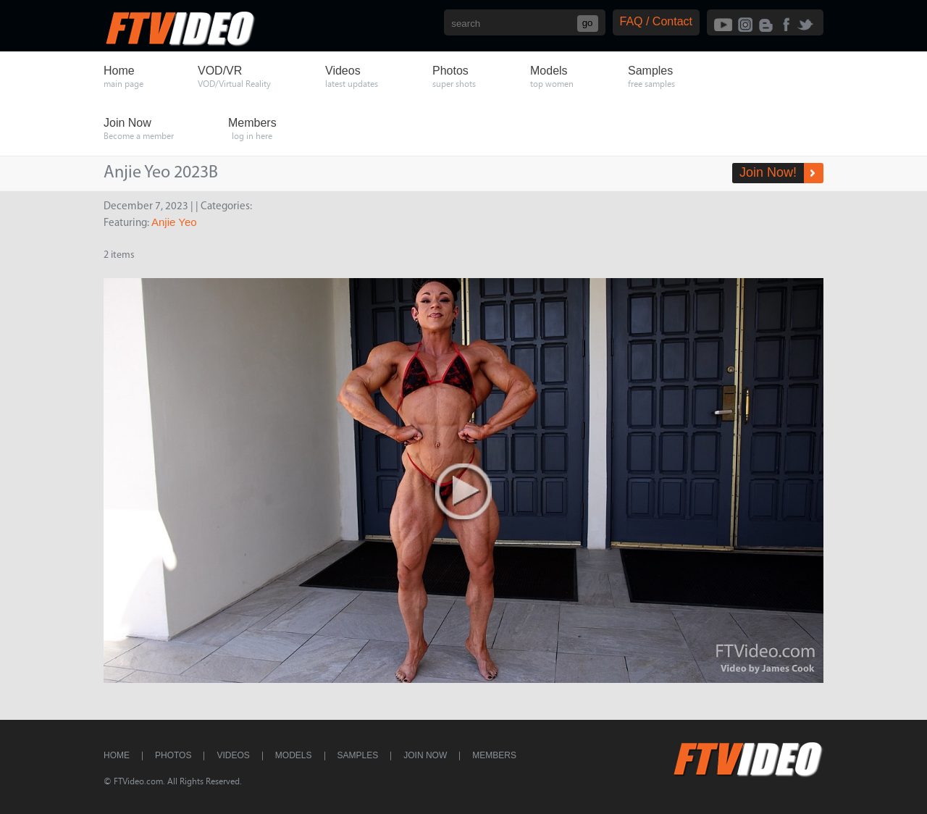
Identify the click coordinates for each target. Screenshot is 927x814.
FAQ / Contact (656, 21)
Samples (358, 755)
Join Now (425, 755)
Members (494, 755)
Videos (233, 755)
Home (117, 755)
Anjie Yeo (174, 222)
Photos (173, 755)
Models (293, 755)
